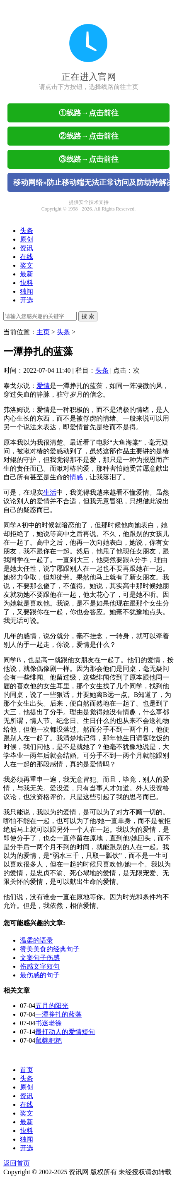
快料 (26, 282)
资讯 (26, 247)
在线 (26, 256)
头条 (26, 230)
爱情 (43, 385)
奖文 (26, 265)
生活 (49, 492)
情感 (76, 477)
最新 (26, 274)
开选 (26, 300)
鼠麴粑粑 (48, 1040)
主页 (43, 331)
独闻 (26, 291)
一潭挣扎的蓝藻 (58, 1014)
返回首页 (16, 1163)
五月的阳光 (51, 1005)
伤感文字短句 (40, 966)
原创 (26, 239)
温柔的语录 (36, 940)
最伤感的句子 (40, 975)
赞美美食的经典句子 (50, 949)
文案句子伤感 (40, 957)
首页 (26, 1069)
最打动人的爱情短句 (65, 1031)
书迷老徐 (48, 1023)
